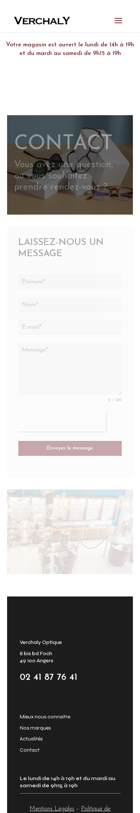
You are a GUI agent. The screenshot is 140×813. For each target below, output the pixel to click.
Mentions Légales (51, 809)
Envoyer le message (70, 448)
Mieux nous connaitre (45, 717)
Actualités (31, 739)
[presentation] (62, 421)
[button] (15, 798)
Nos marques (35, 728)
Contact (30, 750)
